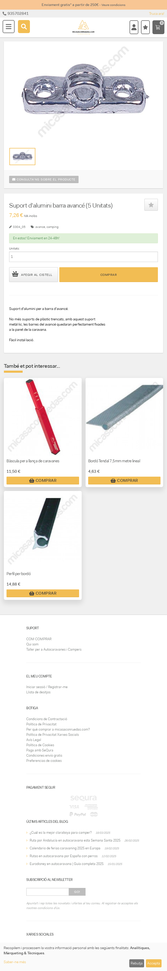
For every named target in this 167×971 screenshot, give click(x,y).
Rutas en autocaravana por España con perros (64, 856)
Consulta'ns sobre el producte (43, 179)
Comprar (108, 275)
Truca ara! (156, 13)
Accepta (153, 963)
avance (40, 227)
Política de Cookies (40, 745)
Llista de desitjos (38, 692)
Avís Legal (33, 740)
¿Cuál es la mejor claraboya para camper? (61, 832)
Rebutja (137, 963)
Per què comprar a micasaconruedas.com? (58, 729)
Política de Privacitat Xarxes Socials (52, 734)
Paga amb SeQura (39, 750)
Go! (77, 892)
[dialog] (83, 957)
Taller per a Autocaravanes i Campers (53, 649)
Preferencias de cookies (44, 760)
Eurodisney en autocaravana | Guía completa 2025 (67, 864)
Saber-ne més (15, 962)
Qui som (32, 644)
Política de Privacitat (41, 724)
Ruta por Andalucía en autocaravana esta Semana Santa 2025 (75, 840)
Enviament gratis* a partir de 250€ (83, 4)
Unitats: (14, 248)
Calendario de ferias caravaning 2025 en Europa (65, 848)
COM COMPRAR (39, 639)
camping (53, 227)
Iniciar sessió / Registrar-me (47, 687)
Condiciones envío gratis (44, 755)
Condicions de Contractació (46, 719)
